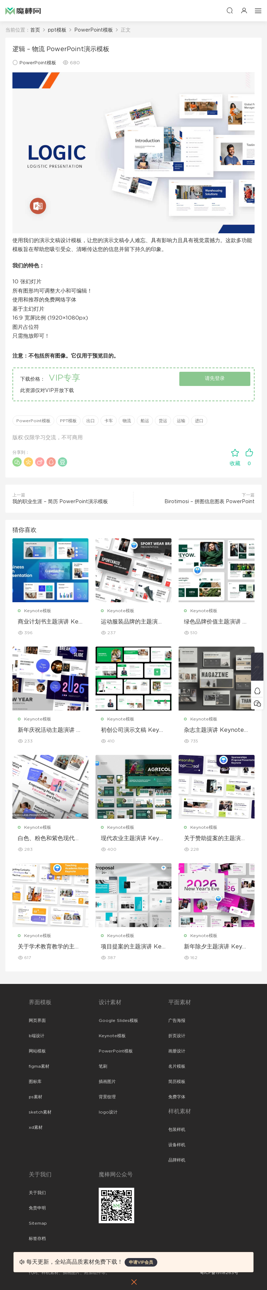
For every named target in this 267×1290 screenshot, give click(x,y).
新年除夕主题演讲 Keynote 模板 (216, 947)
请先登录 (215, 378)
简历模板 (176, 1081)
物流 (126, 421)
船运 (145, 421)
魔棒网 (23, 10)
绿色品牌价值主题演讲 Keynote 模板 (215, 622)
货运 (163, 421)
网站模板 (37, 1051)
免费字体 (176, 1097)
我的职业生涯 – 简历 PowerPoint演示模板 (60, 501)
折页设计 (176, 1036)
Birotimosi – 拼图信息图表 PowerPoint (209, 501)
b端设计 (36, 1036)
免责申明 (37, 1208)
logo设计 (108, 1112)
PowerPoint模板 (38, 63)
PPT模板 (68, 421)
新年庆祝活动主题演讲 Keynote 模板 (49, 730)
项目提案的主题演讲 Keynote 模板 (133, 947)
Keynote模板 (37, 611)
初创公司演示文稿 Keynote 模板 (133, 730)
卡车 (108, 421)
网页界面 (37, 1020)
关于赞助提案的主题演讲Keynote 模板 (215, 838)
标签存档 (37, 1238)
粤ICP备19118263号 (219, 1272)
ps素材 (35, 1097)
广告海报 (176, 1020)
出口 (90, 421)
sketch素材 (40, 1112)
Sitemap (38, 1223)
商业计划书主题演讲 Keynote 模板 (50, 622)
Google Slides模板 (118, 1020)
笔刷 (103, 1066)
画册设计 (176, 1051)
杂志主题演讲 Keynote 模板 (214, 730)
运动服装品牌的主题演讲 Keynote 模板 (132, 622)
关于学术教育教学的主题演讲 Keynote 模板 (49, 947)
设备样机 (176, 1145)
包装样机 (176, 1129)
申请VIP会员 (141, 1262)
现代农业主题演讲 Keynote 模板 (133, 838)
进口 (199, 421)
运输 (181, 421)
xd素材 (36, 1127)
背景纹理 (107, 1097)
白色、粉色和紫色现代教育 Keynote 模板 (49, 838)
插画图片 (107, 1081)
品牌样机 (176, 1160)
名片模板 (176, 1066)
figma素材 (39, 1066)
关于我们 (37, 1193)
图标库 (35, 1081)
